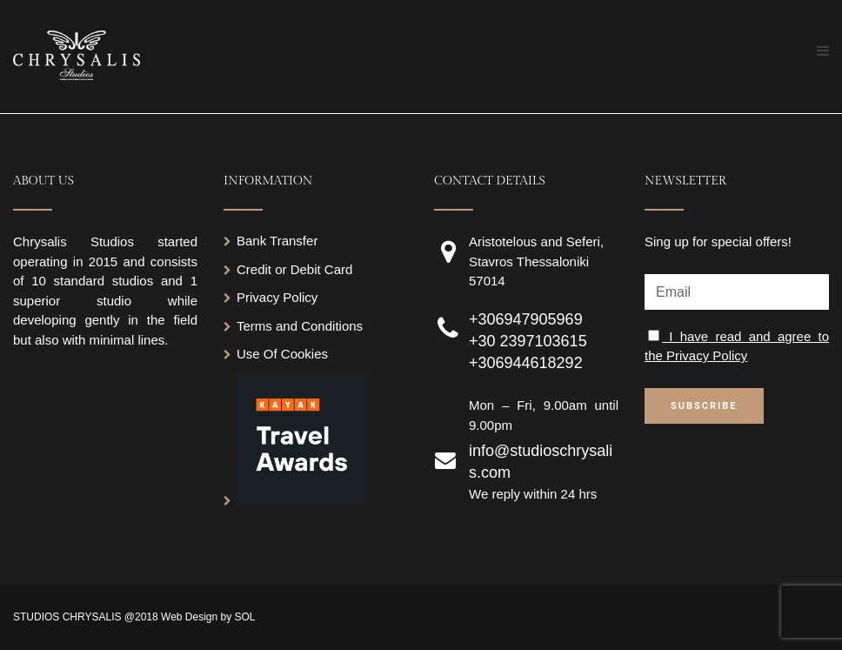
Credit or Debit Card (294, 269)
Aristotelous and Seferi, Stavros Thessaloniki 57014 (536, 261)
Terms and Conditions (300, 325)
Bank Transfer (277, 240)
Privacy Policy (277, 297)
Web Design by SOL (208, 617)
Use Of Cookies (282, 353)
